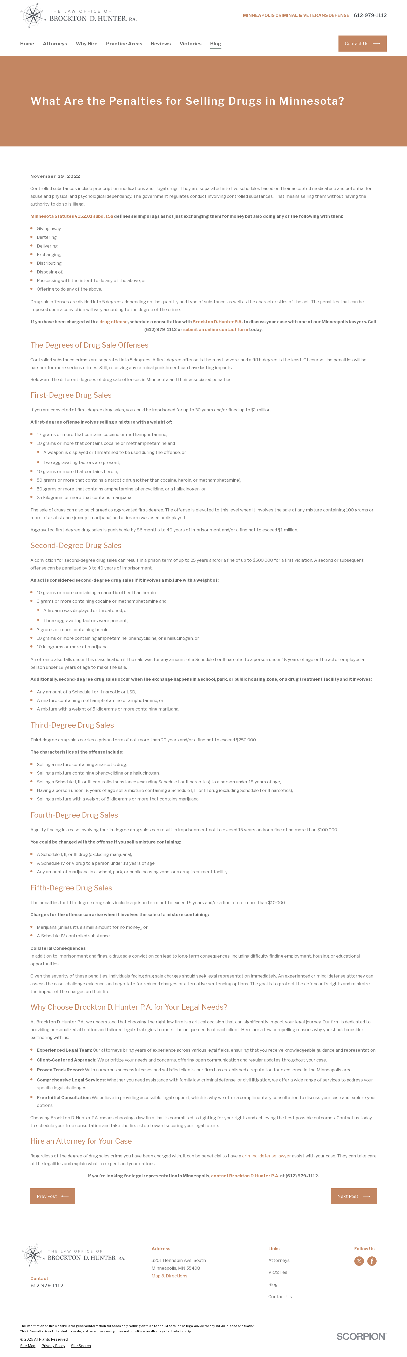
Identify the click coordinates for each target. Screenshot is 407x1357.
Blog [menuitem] (215, 44)
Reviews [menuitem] (161, 44)
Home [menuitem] (27, 44)
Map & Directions (169, 1275)
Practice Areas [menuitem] (124, 44)
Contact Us (280, 1296)
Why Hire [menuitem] (86, 44)
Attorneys (279, 1260)
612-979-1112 (370, 15)
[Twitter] (359, 1261)
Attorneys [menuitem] (55, 44)
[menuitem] (27, 1346)
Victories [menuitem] (191, 44)
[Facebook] (372, 1261)
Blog (272, 1284)
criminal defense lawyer (266, 1155)
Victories (277, 1272)
